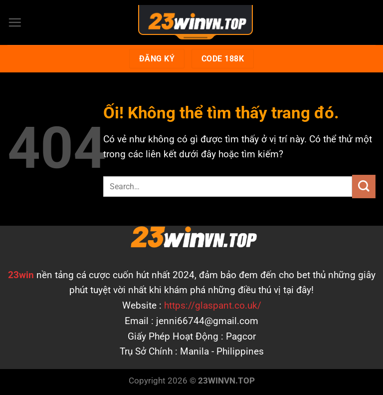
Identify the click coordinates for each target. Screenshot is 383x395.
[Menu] (14, 22)
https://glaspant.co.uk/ (212, 305)
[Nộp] (364, 186)
